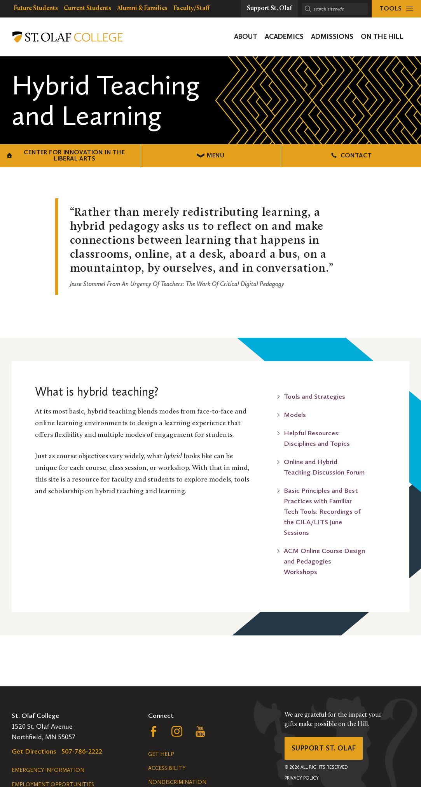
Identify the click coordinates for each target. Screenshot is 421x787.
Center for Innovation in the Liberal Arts (65, 155)
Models (295, 414)
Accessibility (166, 768)
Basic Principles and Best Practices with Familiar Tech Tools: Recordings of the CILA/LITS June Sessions (322, 511)
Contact (351, 155)
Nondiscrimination (177, 782)
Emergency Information (48, 770)
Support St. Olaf (324, 748)
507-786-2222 (82, 751)
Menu (210, 155)
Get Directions (34, 751)
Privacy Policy (302, 778)
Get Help (161, 754)
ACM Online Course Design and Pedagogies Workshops (324, 561)
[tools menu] (396, 8)
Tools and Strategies (314, 396)
